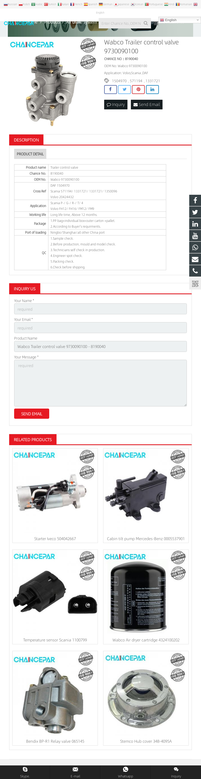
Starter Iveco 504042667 (55, 539)
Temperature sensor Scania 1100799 (55, 641)
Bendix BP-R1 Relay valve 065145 (55, 742)
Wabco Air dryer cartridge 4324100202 (146, 641)
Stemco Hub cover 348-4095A (146, 742)
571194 (136, 86)
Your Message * (26, 361)
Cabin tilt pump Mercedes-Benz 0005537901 (146, 539)
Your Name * (24, 307)
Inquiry (116, 110)
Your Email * (23, 325)
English (168, 20)
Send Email (146, 110)
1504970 (119, 86)
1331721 (153, 86)
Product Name (25, 343)
